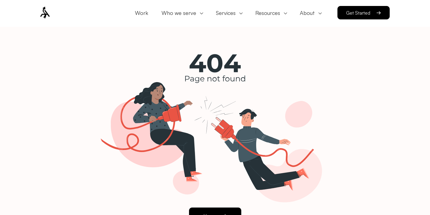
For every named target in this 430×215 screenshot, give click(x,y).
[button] (60, 13)
